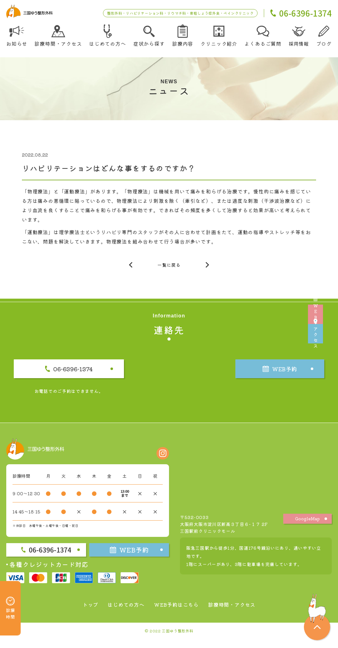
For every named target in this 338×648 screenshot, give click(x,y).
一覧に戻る (169, 268)
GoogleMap (307, 527)
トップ (82, 613)
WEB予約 (328, 290)
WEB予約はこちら (176, 613)
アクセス (328, 358)
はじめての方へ (121, 613)
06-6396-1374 (89, 374)
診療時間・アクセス (237, 613)
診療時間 (10, 599)
